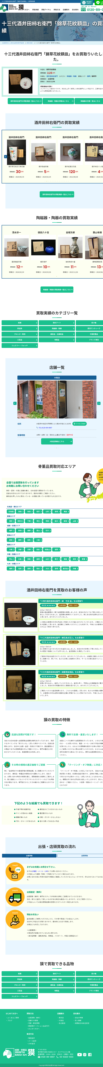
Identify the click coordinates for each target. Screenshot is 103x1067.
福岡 (88, 76)
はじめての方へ (12, 1013)
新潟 (20, 530)
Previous (5, 156)
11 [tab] (63, 181)
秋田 (29, 511)
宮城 (56, 511)
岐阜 (29, 540)
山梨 (74, 521)
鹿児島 (65, 568)
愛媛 (83, 559)
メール (40, 871)
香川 (56, 559)
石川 (47, 530)
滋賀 (56, 549)
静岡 (20, 540)
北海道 (10, 511)
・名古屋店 (61, 1023)
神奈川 (20, 521)
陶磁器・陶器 (72, 76)
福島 (65, 511)
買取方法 (30, 1013)
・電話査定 (31, 1038)
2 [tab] (47, 181)
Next (98, 403)
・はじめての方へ (33, 1029)
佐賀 (20, 568)
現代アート (57, 323)
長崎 (29, 568)
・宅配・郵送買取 (33, 1023)
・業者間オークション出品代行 (38, 1026)
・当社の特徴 (78, 1018)
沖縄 (74, 568)
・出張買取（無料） (34, 1018)
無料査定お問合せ (87, 3)
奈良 (38, 549)
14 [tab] (69, 181)
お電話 (34, 871)
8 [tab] (58, 181)
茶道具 (19, 328)
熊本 (38, 568)
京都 (20, 549)
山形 (47, 511)
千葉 (29, 521)
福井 (10, 530)
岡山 (10, 559)
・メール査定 (31, 1041)
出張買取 (29, 855)
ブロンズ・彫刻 (19, 334)
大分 (47, 568)
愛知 (10, 540)
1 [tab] (45, 181)
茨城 (47, 521)
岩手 (38, 511)
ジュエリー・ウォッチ (20, 345)
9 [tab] (60, 181)
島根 (38, 559)
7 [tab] (56, 181)
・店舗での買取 (32, 1020)
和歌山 (47, 549)
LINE (46, 871)
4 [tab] (51, 181)
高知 (74, 559)
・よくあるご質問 (12, 1018)
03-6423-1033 (64, 1057)
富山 (38, 530)
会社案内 (76, 1013)
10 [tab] (61, 181)
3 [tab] (49, 181)
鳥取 (29, 559)
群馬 (65, 521)
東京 (10, 521)
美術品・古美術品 (56, 334)
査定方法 (30, 1034)
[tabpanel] (16, 156)
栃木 (56, 521)
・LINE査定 (31, 1043)
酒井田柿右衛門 (52, 76)
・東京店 (60, 1018)
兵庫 (29, 549)
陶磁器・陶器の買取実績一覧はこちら (58, 289)
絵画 (19, 323)
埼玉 (38, 521)
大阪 (10, 549)
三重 (38, 540)
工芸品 (19, 340)
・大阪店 (60, 1020)
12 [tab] (65, 181)
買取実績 (35, 9)
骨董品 (56, 340)
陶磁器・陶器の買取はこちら (60, 101)
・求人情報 (77, 1020)
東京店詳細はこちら (61, 441)
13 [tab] (67, 181)
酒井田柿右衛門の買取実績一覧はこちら (25, 101)
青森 (20, 511)
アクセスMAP (76, 424)
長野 (29, 530)
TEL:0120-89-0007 (45, 428)
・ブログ (9, 1020)
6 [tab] (54, 181)
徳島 (65, 559)
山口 (47, 559)
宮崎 (56, 568)
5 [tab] (52, 181)
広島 (20, 559)
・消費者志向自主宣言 (81, 1023)
